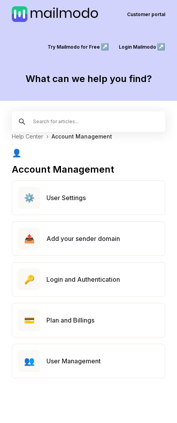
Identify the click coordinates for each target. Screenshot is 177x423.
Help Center (27, 136)
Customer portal (146, 14)
